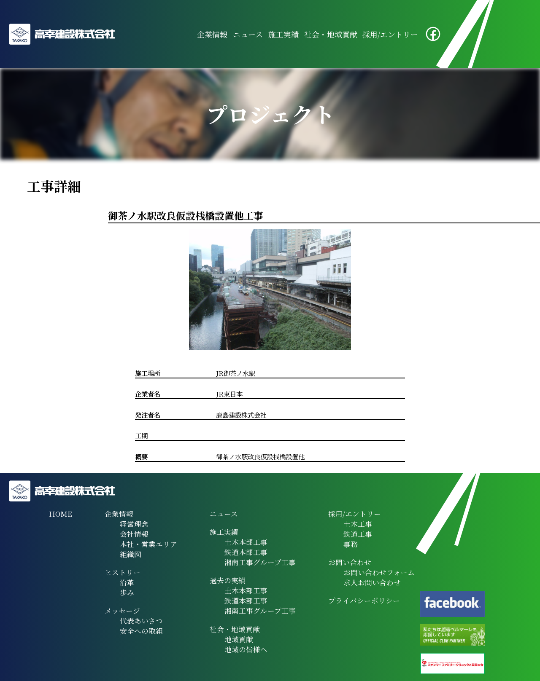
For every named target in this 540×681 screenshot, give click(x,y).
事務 (350, 544)
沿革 (127, 582)
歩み (127, 592)
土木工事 (357, 524)
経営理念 (134, 524)
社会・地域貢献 (330, 34)
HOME (60, 514)
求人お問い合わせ (372, 582)
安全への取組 (141, 631)
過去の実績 (228, 580)
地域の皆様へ (245, 649)
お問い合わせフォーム (379, 572)
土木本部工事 (245, 542)
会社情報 (134, 534)
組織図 (130, 554)
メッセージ (122, 611)
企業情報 (212, 34)
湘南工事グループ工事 (260, 562)
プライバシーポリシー (364, 600)
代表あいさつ (141, 621)
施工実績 (283, 34)
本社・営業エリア (148, 544)
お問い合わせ (349, 562)
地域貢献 (238, 639)
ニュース (248, 34)
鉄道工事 (357, 534)
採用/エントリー (390, 34)
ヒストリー (122, 572)
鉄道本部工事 (245, 552)
